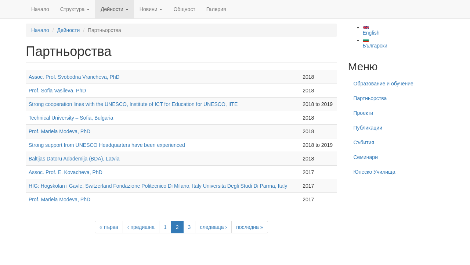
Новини (151, 9)
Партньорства (370, 98)
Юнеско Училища (374, 172)
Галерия (216, 9)
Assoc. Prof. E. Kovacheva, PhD (65, 172)
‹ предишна (141, 227)
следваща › (213, 227)
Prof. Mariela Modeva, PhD (59, 131)
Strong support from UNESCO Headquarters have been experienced (107, 145)
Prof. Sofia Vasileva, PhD (57, 90)
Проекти (363, 113)
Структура (75, 9)
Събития (364, 142)
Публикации (368, 128)
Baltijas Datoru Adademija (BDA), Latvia (74, 159)
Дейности (115, 9)
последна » (249, 227)
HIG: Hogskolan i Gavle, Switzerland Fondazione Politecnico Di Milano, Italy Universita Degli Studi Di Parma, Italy (158, 186)
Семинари (366, 157)
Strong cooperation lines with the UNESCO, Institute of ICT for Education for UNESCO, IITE (133, 104)
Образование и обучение (383, 83)
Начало (40, 9)
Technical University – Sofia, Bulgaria (71, 118)
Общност (184, 9)
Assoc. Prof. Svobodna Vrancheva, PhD (74, 77)
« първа (109, 227)
